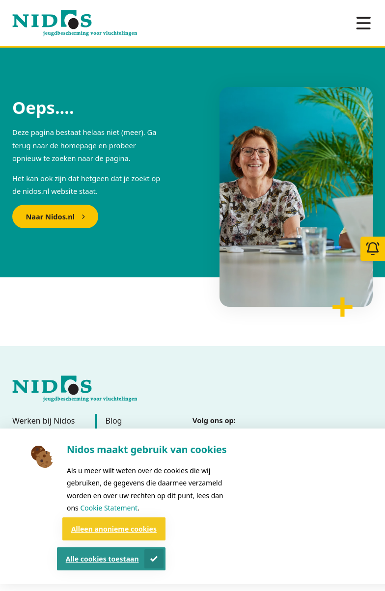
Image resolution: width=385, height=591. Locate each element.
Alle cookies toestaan (102, 559)
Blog (113, 420)
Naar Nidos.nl (50, 216)
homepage (78, 145)
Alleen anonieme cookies (114, 529)
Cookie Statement (109, 507)
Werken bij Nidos (43, 420)
